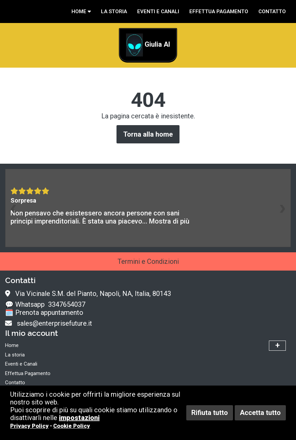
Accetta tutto (260, 413)
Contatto (272, 11)
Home (81, 11)
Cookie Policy (71, 426)
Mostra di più (169, 221)
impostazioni (79, 418)
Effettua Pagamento (218, 11)
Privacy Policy (29, 426)
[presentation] (13, 208)
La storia (114, 11)
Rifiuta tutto (209, 413)
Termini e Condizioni (148, 261)
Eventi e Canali (158, 11)
